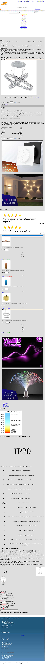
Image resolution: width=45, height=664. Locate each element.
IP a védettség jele (6, 406)
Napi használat (3, 591)
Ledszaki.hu (22, 635)
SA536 (6, 332)
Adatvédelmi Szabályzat (6, 656)
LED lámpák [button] (23, 24)
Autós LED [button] (24, 21)
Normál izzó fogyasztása (8, 601)
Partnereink (20, 1)
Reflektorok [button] (23, 23)
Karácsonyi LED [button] (24, 28)
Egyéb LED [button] (23, 26)
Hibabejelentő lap (40, 1)
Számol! (9, 610)
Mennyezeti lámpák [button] (23, 22)
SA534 (6, 259)
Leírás (4, 404)
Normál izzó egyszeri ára (10, 603)
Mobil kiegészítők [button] (23, 27)
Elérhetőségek (27, 1)
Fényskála (5, 405)
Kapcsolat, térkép (5, 658)
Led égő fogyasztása (8, 593)
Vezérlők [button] (23, 20)
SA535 (6, 104)
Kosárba (17, 102)
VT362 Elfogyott (6, 308)
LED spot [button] (24, 16)
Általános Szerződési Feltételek (8, 655)
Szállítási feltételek (5, 657)
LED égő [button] (23, 17)
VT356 (7, 276)
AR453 (6, 292)
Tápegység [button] (24, 19)
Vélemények (5, 403)
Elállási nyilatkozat (5, 648)
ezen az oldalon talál (35, 97)
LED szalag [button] (23, 18)
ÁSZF (33, 1)
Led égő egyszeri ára (10, 595)
